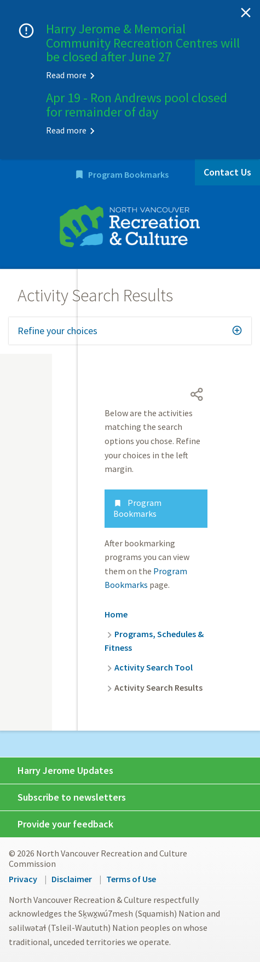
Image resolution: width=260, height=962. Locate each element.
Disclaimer (71, 878)
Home (116, 614)
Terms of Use (131, 878)
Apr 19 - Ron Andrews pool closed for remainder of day (136, 104)
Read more (66, 74)
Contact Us (227, 172)
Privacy (23, 878)
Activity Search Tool (153, 667)
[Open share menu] (197, 394)
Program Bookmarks (128, 174)
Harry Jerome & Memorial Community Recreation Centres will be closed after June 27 (143, 42)
